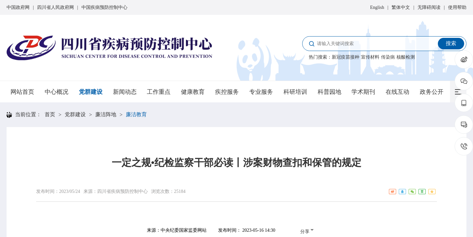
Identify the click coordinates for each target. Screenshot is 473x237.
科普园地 (329, 92)
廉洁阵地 (105, 114)
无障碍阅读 (428, 7)
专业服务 (261, 92)
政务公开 (431, 92)
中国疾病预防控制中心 (104, 7)
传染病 (388, 57)
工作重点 (158, 92)
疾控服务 (227, 92)
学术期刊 (363, 92)
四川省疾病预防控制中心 (122, 191)
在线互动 (397, 92)
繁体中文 (401, 7)
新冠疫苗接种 (345, 57)
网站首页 (22, 92)
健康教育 (193, 92)
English (377, 7)
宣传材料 (370, 57)
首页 (50, 114)
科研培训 (295, 92)
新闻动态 (125, 92)
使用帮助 (457, 7)
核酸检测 (405, 57)
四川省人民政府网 (55, 7)
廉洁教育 (136, 114)
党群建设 (90, 92)
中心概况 (56, 92)
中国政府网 (18, 7)
